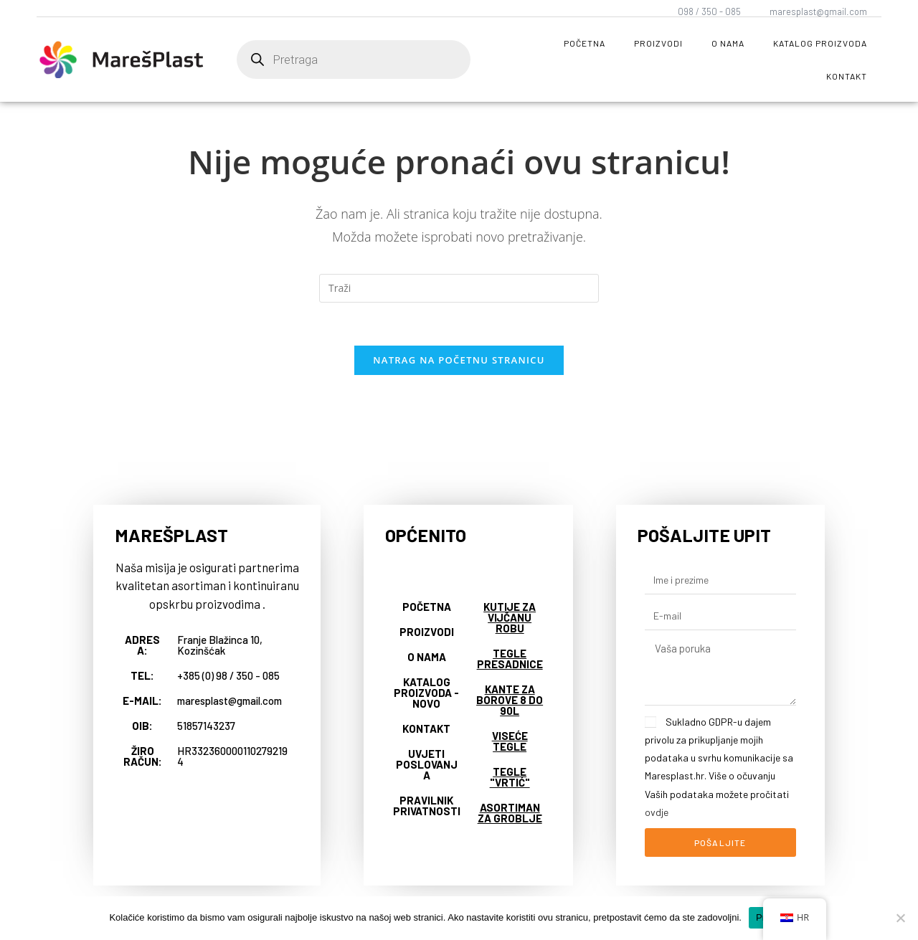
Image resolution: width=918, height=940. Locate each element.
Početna (584, 43)
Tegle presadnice (510, 659)
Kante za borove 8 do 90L (509, 700)
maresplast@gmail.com (818, 11)
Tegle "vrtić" (510, 777)
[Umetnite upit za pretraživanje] (459, 288)
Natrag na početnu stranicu (459, 360)
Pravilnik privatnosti (426, 806)
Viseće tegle (510, 742)
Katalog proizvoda (820, 43)
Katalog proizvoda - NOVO (426, 693)
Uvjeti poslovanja (427, 765)
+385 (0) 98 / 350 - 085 (228, 676)
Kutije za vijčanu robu (509, 618)
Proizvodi (658, 43)
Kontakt (846, 76)
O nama (727, 43)
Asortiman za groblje (510, 813)
